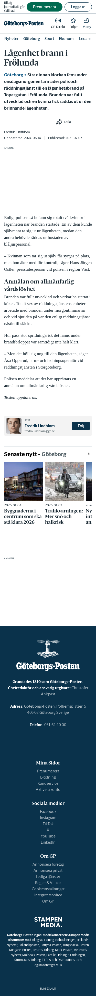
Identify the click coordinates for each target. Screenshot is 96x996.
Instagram (48, 817)
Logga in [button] (78, 6)
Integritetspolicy (48, 895)
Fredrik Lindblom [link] (17, 132)
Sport (49, 38)
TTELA (46, 960)
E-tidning (48, 777)
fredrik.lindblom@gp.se (40, 431)
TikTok (48, 823)
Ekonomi (66, 38)
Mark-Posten (63, 950)
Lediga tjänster (48, 876)
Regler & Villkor (48, 882)
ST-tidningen (76, 955)
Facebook (48, 811)
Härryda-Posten (50, 945)
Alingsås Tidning (43, 940)
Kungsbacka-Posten (75, 945)
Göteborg (31, 38)
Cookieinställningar (48, 888)
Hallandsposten (28, 945)
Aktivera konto (48, 789)
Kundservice (48, 783)
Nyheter (11, 38)
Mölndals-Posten (33, 955)
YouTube (48, 836)
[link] (24, 23)
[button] (87, 23)
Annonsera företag (48, 864)
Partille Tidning (56, 955)
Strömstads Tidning (27, 960)
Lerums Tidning (43, 950)
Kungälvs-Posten (20, 950)
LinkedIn (48, 842)
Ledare (85, 38)
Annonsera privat (48, 870)
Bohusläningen (65, 940)
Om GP (48, 901)
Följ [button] (81, 425)
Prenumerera (48, 771)
